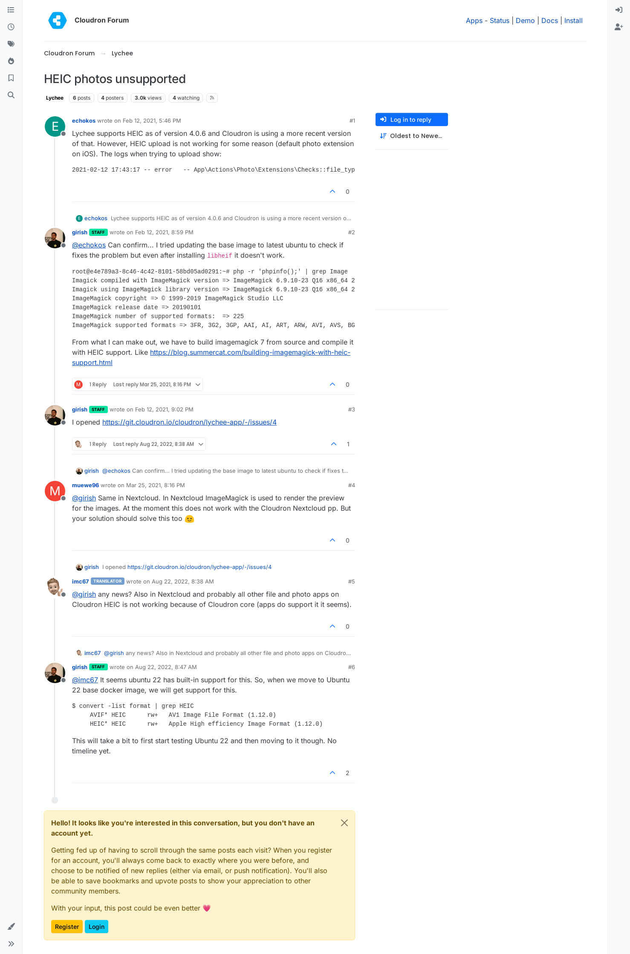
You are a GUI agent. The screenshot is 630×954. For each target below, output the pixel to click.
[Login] (619, 10)
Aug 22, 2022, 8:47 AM (166, 667)
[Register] (619, 27)
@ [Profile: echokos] (89, 245)
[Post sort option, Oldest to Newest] (412, 136)
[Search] (11, 95)
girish (79, 232)
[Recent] (11, 27)
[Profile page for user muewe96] (55, 491)
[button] (11, 927)
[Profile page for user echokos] (55, 126)
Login (96, 926)
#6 (351, 667)
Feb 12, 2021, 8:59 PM (164, 232)
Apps (474, 20)
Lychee (55, 98)
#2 (351, 232)
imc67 (80, 581)
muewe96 (85, 485)
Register (67, 926)
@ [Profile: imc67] (85, 679)
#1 (352, 120)
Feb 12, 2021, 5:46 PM (152, 120)
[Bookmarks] (11, 78)
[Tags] (11, 44)
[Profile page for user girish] (55, 238)
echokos (83, 120)
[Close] (344, 823)
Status (499, 20)
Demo (525, 20)
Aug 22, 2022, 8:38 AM (183, 581)
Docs (549, 20)
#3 (351, 409)
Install (573, 20)
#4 (351, 485)
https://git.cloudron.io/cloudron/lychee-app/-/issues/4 (189, 422)
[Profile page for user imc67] (55, 587)
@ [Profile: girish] (84, 498)
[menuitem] (619, 10)
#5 (351, 581)
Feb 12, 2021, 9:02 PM (164, 409)
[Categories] (11, 10)
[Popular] (11, 61)
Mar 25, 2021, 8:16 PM (155, 485)
